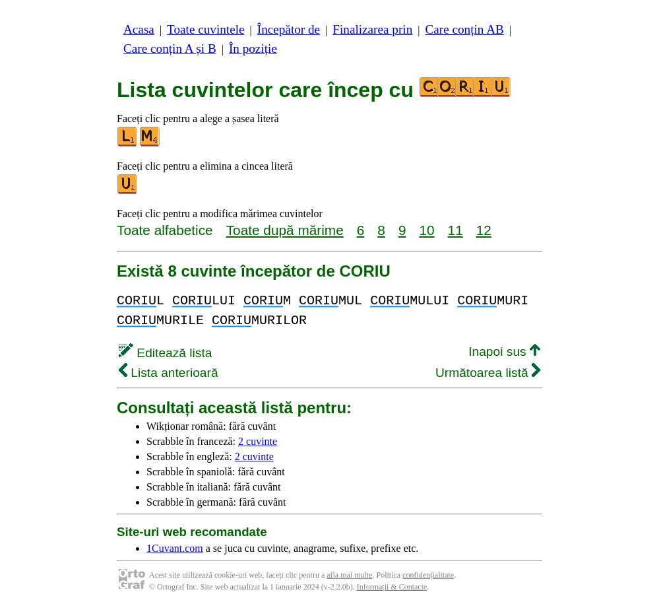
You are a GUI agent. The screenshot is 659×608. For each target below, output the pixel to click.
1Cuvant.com (174, 548)
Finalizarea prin (372, 29)
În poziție (253, 48)
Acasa (138, 29)
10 (426, 230)
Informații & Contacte (392, 586)
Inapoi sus (504, 351)
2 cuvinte (257, 441)
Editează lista (165, 353)
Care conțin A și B (169, 48)
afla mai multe (349, 575)
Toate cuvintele (205, 29)
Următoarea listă (487, 373)
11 (455, 230)
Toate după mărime (285, 230)
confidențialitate (428, 575)
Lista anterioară (168, 373)
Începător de (288, 29)
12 (483, 230)
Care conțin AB (464, 29)
